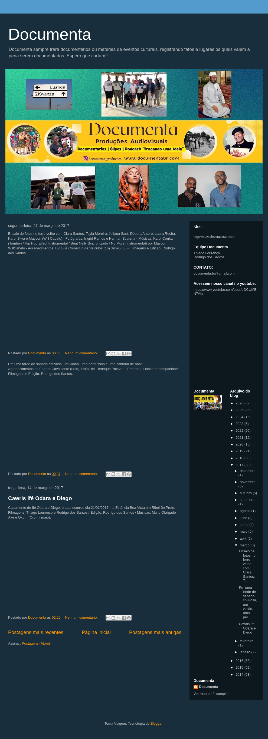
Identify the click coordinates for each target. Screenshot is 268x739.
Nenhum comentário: (82, 353)
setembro (247, 500)
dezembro (248, 471)
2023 (240, 424)
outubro (246, 493)
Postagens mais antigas (155, 632)
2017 (240, 465)
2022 (240, 430)
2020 (240, 444)
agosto (245, 511)
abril (243, 538)
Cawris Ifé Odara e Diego (40, 498)
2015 (240, 667)
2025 (240, 410)
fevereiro (247, 641)
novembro (248, 482)
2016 (240, 661)
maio (244, 531)
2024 (240, 417)
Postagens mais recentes (35, 632)
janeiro (245, 652)
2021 (240, 438)
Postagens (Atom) (36, 643)
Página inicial (96, 632)
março (245, 545)
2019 (240, 451)
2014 (240, 674)
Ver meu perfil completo (212, 694)
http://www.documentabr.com (214, 237)
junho (244, 525)
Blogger (156, 723)
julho (244, 518)
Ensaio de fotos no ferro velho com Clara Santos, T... (247, 566)
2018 (240, 458)
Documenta (49, 34)
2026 (240, 403)
